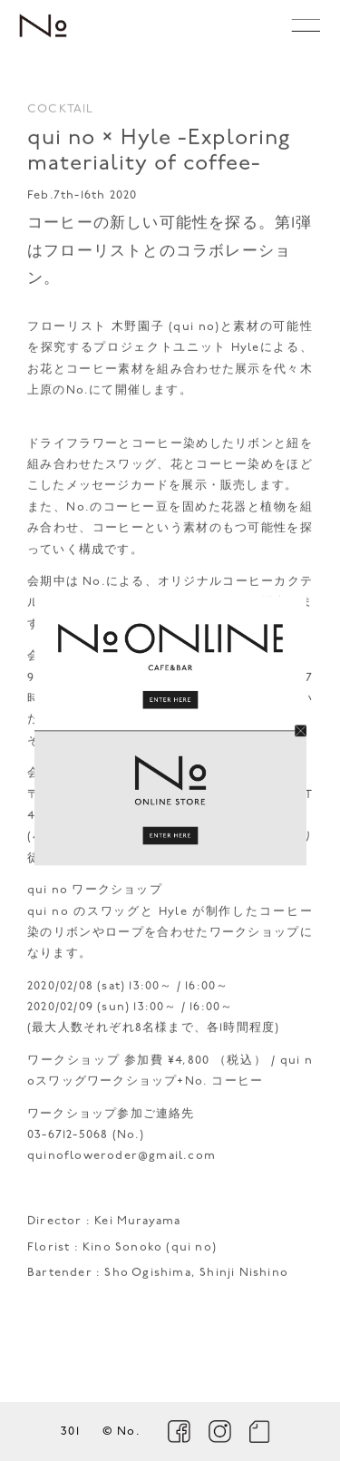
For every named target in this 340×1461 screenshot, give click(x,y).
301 (70, 1431)
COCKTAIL (60, 113)
